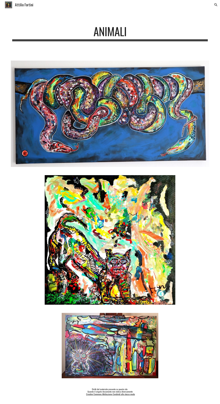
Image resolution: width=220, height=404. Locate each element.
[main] (110, 33)
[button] (216, 5)
